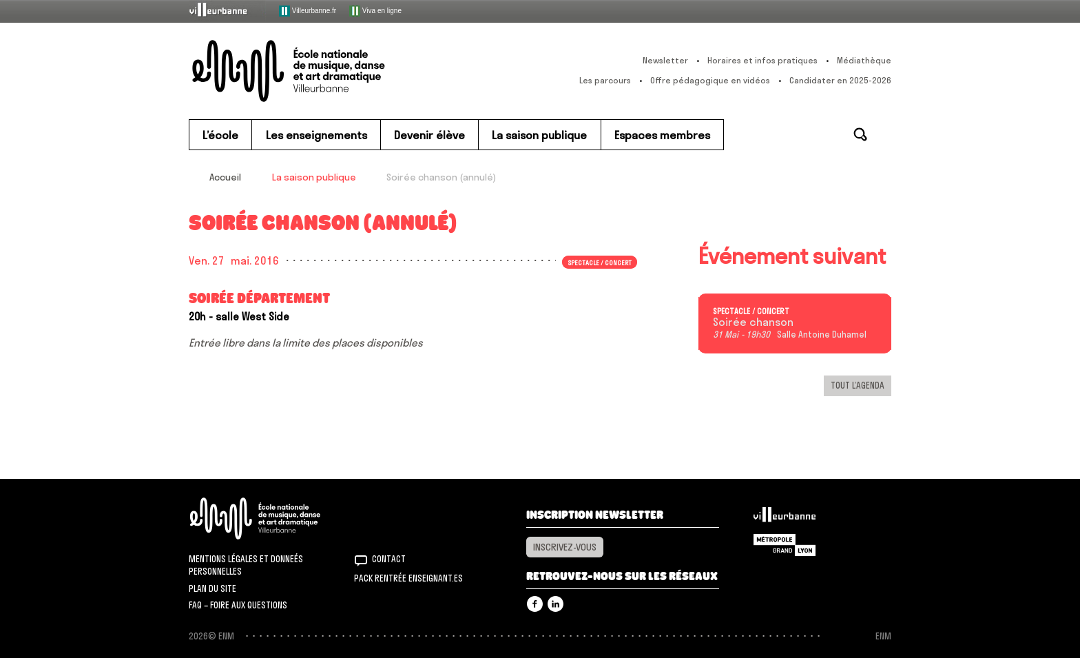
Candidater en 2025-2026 (840, 80)
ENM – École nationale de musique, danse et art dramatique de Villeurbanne (316, 71)
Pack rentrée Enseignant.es (408, 578)
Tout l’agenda (857, 385)
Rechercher (860, 134)
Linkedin (555, 604)
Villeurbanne (785, 518)
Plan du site (212, 588)
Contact (389, 558)
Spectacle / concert (600, 262)
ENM (273, 518)
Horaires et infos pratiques (762, 60)
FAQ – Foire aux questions (238, 604)
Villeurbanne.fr (307, 11)
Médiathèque (864, 60)
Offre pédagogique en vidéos (710, 80)
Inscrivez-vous (564, 547)
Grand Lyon (785, 545)
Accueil (225, 177)
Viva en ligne (375, 11)
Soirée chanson (753, 322)
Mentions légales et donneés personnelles (246, 565)
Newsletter (665, 60)
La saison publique (314, 177)
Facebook (534, 604)
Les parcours (605, 80)
